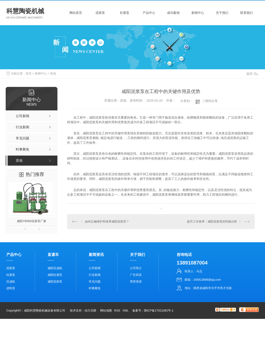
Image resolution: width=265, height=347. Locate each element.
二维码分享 (210, 101)
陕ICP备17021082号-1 (159, 310)
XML (125, 310)
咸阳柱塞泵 (55, 274)
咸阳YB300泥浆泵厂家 (31, 221)
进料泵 (10, 288)
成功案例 (173, 12)
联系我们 (246, 12)
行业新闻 (95, 274)
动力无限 (90, 310)
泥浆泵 (100, 12)
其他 (53, 73)
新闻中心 (197, 12)
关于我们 (222, 12)
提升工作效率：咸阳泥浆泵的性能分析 (212, 221)
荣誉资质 (136, 281)
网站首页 (75, 12)
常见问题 (95, 281)
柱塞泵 (124, 12)
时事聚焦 (95, 288)
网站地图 (106, 310)
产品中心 (149, 12)
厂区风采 (136, 274)
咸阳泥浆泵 (55, 281)
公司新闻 (95, 268)
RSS (117, 310)
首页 (29, 73)
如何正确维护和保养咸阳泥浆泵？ (107, 221)
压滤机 (10, 281)
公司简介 (136, 268)
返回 (252, 73)
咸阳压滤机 (55, 268)
